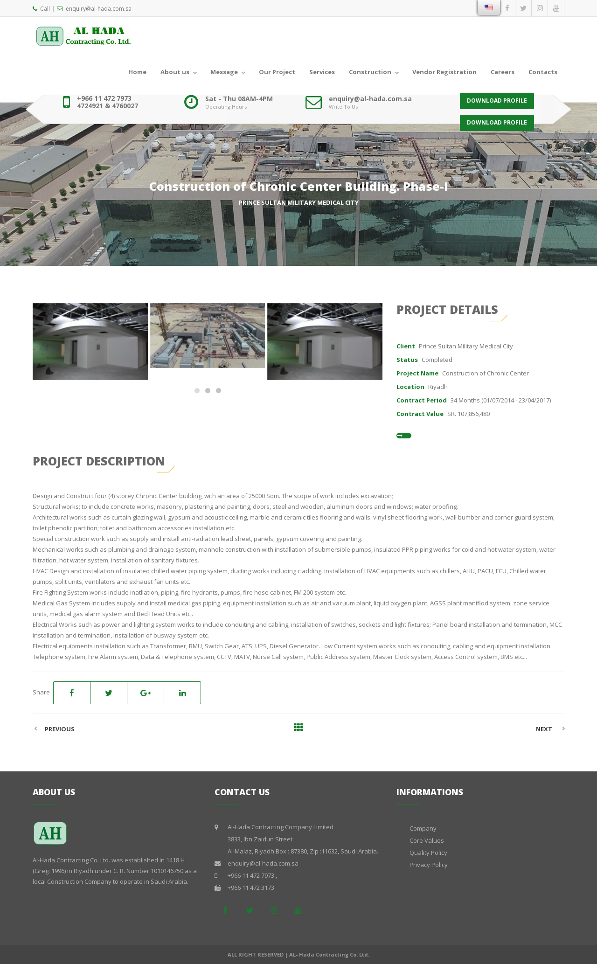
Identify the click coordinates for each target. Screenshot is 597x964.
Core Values (427, 840)
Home (137, 72)
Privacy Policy (429, 864)
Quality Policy (428, 852)
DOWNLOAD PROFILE (497, 102)
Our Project (277, 72)
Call (41, 9)
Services (322, 72)
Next (544, 729)
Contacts (542, 72)
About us (174, 72)
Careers (502, 72)
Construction (370, 72)
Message (224, 72)
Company (423, 828)
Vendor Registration (444, 72)
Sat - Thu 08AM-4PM (239, 99)
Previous (60, 729)
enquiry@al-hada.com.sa (94, 9)
